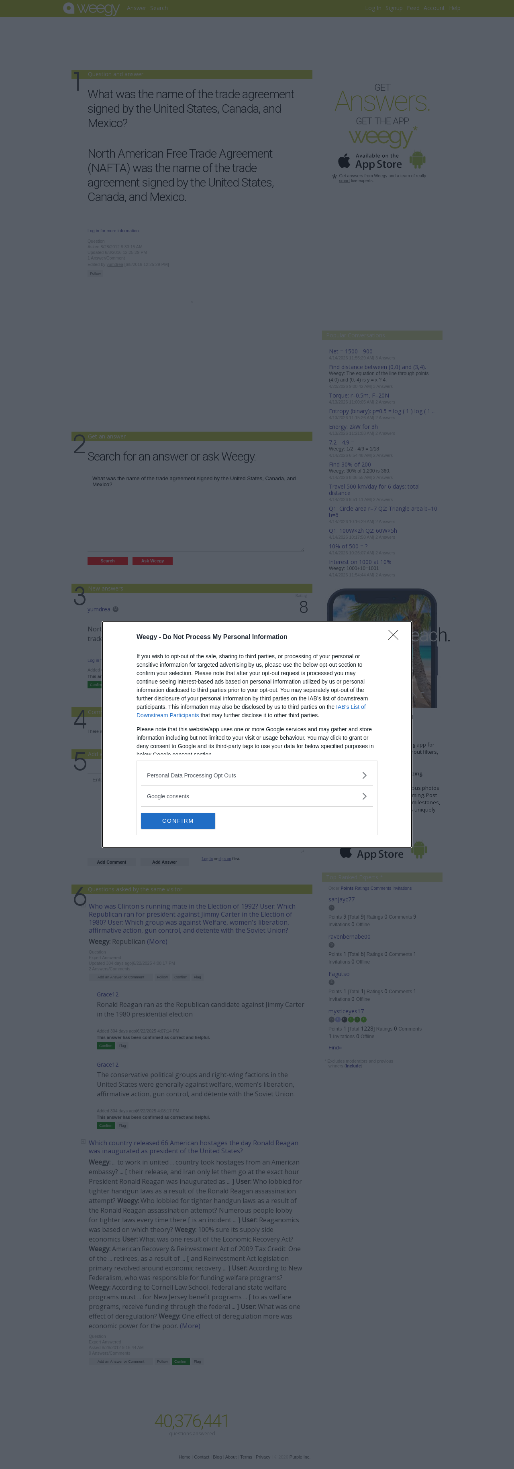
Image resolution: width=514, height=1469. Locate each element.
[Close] (396, 637)
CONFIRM (179, 821)
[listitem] (257, 775)
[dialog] (257, 734)
